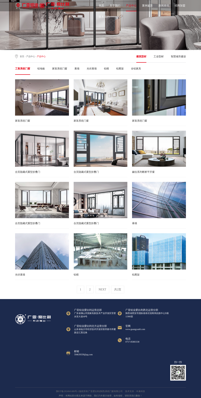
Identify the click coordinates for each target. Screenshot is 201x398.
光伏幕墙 (20, 274)
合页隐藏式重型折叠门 (27, 172)
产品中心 (131, 5)
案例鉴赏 (147, 5)
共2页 (117, 289)
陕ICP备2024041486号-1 (67, 391)
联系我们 (104, 16)
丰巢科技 (140, 391)
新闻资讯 (163, 5)
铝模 (76, 274)
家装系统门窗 (22, 120)
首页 (101, 5)
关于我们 (115, 5)
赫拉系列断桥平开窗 (143, 172)
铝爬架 (136, 274)
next (102, 289)
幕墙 (134, 223)
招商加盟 (180, 5)
